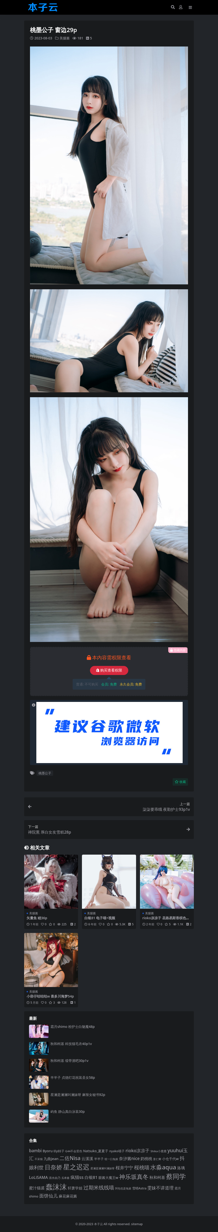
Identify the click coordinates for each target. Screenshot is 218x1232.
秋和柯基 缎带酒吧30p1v (69, 1060)
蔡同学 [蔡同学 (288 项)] (176, 1176)
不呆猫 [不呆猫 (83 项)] (39, 1159)
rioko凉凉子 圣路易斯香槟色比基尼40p (165, 919)
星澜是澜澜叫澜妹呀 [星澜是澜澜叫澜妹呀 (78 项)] (102, 1168)
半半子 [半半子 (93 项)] (99, 1158)
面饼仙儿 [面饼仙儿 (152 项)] (48, 1195)
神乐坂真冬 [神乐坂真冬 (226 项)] (134, 1176)
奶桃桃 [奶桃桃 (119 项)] (146, 1158)
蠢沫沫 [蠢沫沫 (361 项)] (56, 1186)
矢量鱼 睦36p (37, 917)
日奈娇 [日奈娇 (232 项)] (53, 1167)
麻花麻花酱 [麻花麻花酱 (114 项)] (68, 1195)
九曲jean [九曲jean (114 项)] (51, 1158)
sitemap (137, 1224)
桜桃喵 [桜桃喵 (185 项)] (141, 1167)
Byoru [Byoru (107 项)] (48, 1151)
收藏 (180, 781)
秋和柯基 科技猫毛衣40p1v (71, 1043)
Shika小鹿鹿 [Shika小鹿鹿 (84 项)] (158, 1151)
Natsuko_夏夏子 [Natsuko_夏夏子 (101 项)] (95, 1151)
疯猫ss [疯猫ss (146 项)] (77, 1177)
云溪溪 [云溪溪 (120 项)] (87, 1158)
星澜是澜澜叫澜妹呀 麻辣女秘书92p (77, 1094)
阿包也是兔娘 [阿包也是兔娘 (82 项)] (123, 1188)
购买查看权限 (109, 670)
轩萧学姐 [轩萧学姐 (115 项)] (75, 1187)
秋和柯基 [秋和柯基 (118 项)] (157, 1177)
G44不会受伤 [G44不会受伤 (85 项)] (73, 1151)
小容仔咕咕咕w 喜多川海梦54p (50, 996)
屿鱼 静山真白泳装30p (67, 1111)
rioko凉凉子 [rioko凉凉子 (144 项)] (138, 1150)
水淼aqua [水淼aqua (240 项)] (163, 1167)
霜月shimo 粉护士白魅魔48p (72, 1026)
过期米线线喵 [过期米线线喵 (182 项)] (98, 1187)
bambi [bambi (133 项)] (35, 1150)
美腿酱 (64, 38)
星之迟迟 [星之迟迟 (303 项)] (76, 1166)
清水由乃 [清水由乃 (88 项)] (54, 1177)
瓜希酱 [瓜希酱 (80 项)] (65, 1177)
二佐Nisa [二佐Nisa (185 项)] (69, 1157)
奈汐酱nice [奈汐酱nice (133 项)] (129, 1158)
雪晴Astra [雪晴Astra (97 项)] (139, 1188)
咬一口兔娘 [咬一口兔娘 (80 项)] (111, 1159)
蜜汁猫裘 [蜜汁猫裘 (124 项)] (37, 1187)
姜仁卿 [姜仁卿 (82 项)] (157, 1159)
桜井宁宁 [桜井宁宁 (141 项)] (124, 1167)
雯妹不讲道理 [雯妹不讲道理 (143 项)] (160, 1187)
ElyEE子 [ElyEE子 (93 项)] (59, 1151)
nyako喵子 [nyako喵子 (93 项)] (117, 1151)
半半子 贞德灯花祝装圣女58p (72, 1077)
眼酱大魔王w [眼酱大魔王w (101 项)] (108, 1177)
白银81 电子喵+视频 (99, 917)
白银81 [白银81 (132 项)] (91, 1177)
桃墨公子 (45, 773)
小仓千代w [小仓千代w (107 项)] (170, 1158)
